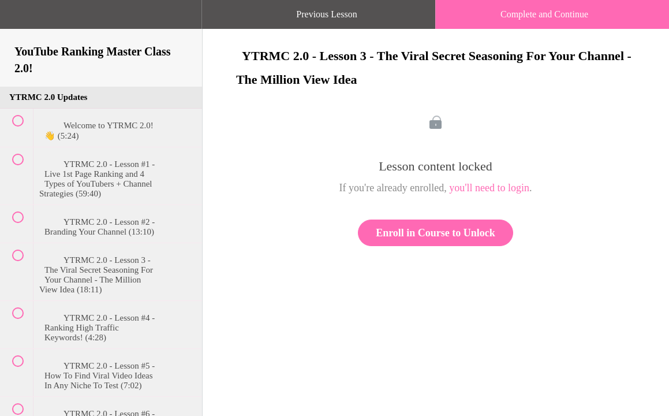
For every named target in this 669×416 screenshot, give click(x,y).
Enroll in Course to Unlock (435, 233)
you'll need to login (489, 188)
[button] (20, 20)
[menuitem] (101, 26)
